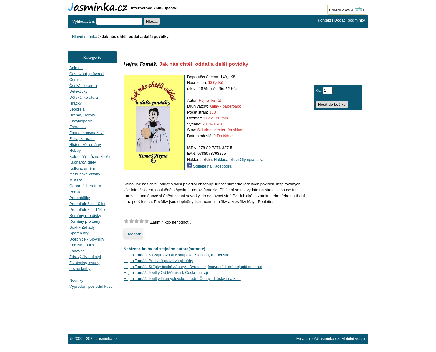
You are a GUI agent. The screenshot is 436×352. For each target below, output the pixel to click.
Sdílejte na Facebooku (212, 166)
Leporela (77, 109)
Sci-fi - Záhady (82, 227)
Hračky (75, 103)
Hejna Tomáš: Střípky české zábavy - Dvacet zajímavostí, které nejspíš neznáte (193, 266)
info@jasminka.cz (323, 338)
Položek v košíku (345, 10)
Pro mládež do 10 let (87, 203)
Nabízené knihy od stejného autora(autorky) (164, 249)
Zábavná (77, 251)
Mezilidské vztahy (84, 174)
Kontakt (324, 20)
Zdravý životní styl (85, 256)
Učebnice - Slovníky (86, 239)
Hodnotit (133, 234)
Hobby (75, 150)
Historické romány (85, 144)
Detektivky (78, 91)
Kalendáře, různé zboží (89, 156)
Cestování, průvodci (86, 73)
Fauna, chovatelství (86, 133)
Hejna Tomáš (210, 100)
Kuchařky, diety (82, 162)
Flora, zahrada (82, 138)
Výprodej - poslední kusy (90, 286)
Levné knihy (79, 268)
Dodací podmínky (349, 20)
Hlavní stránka (84, 36)
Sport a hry (79, 233)
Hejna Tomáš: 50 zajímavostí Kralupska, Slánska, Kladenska (177, 255)
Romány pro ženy (84, 221)
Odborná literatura (85, 186)
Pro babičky (79, 197)
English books (81, 245)
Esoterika (77, 127)
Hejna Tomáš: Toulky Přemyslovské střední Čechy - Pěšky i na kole (182, 278)
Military (75, 180)
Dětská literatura (83, 97)
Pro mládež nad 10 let (88, 209)
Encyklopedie (81, 121)
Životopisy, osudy (84, 263)
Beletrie (76, 67)
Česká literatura (83, 85)
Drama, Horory (82, 115)
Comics (75, 79)
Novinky (76, 280)
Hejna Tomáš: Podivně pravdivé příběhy (158, 260)
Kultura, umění (82, 168)
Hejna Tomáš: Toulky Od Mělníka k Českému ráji (166, 272)
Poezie (75, 192)
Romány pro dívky (85, 215)
